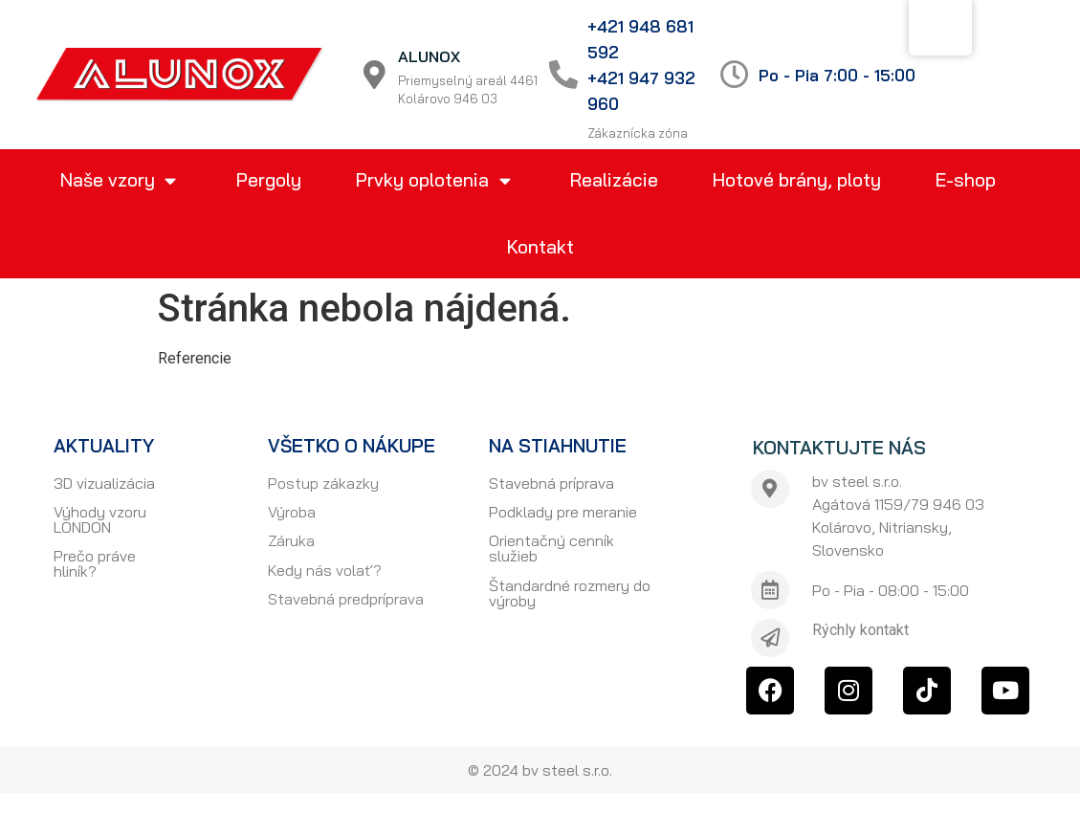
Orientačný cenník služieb (551, 548)
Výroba (292, 511)
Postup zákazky (323, 483)
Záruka (291, 540)
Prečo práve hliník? (95, 563)
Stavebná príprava (551, 483)
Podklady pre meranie (563, 511)
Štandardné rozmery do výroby (569, 593)
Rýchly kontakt (860, 630)
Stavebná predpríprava (346, 598)
